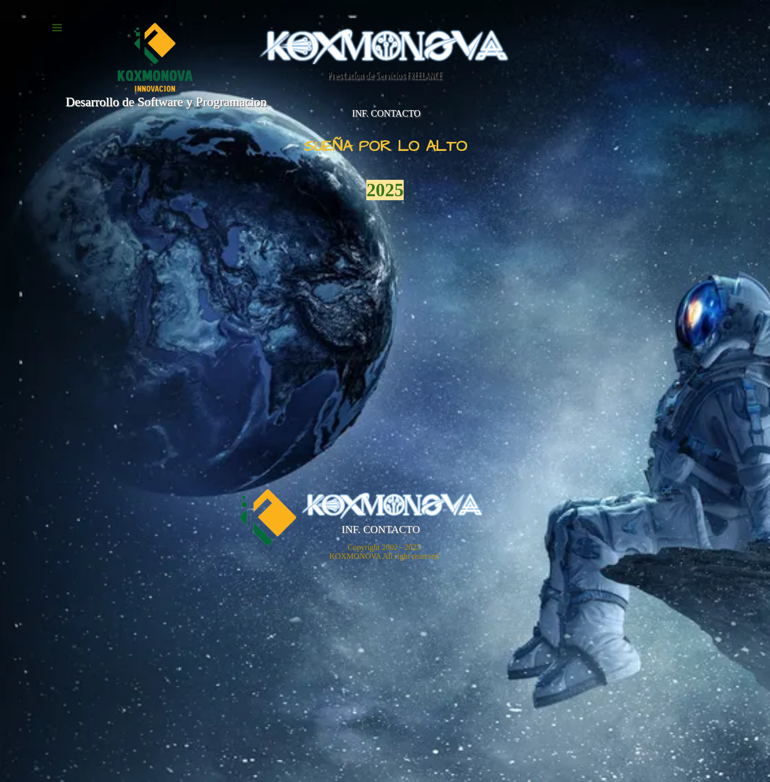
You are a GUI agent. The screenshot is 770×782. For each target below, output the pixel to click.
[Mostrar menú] (57, 27)
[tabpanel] (385, 169)
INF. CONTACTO (386, 113)
